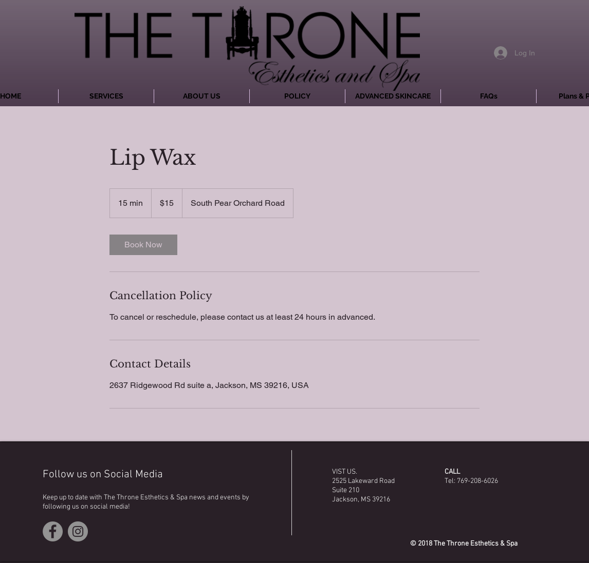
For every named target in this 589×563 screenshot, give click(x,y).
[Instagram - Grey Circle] (78, 531)
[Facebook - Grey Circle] (53, 531)
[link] (143, 245)
